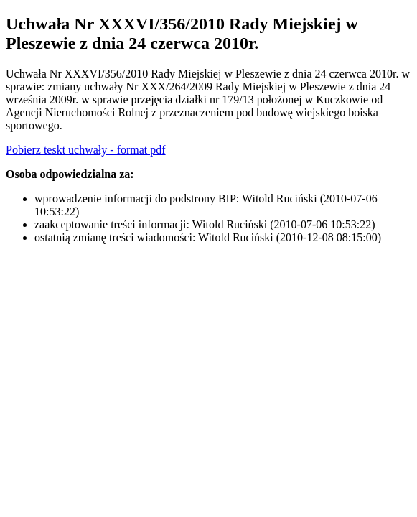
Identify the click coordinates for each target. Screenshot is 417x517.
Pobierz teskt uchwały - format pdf (86, 150)
